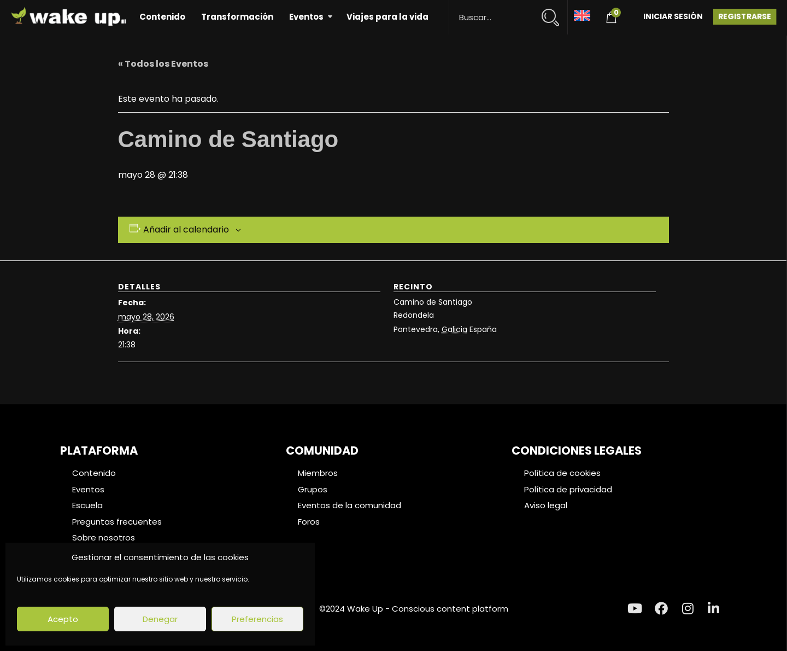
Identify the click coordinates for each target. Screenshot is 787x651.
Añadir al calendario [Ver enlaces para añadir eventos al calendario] (186, 229)
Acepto (63, 619)
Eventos (306, 16)
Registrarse (744, 16)
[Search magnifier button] (555, 12)
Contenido (162, 16)
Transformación (237, 16)
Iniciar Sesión (673, 16)
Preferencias (257, 619)
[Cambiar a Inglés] (582, 14)
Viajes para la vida (387, 16)
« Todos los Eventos (163, 63)
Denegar (160, 619)
